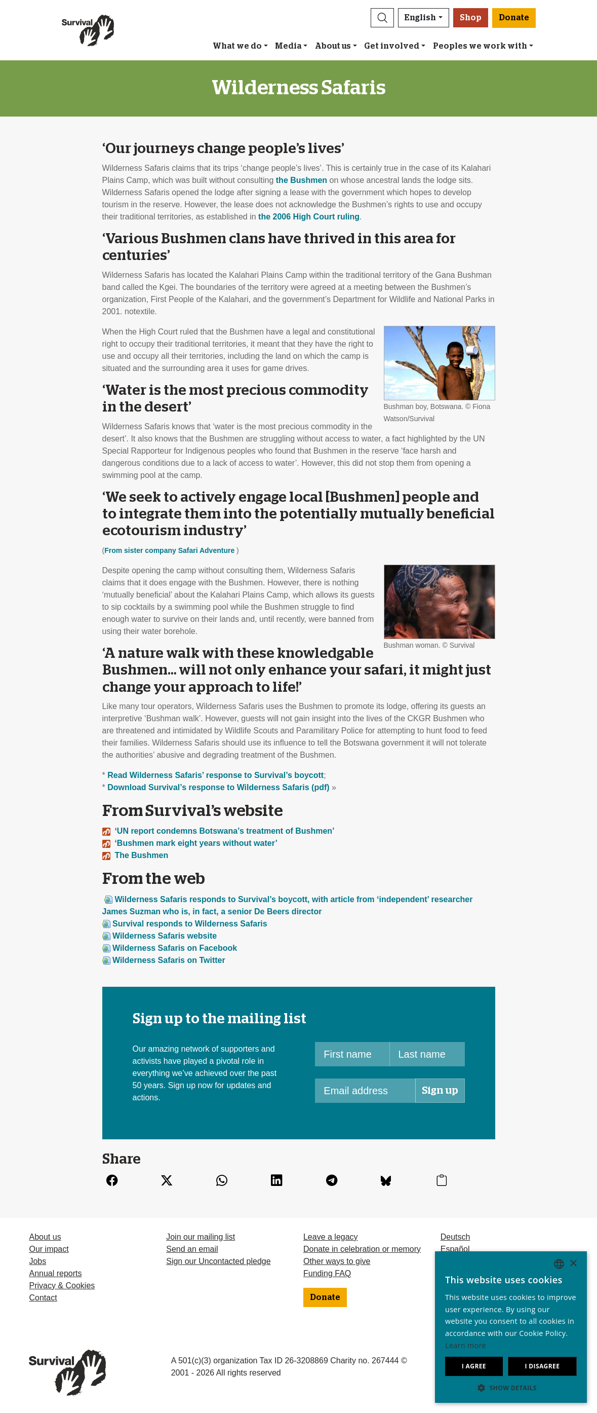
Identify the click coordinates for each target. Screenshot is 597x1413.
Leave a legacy (330, 1237)
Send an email (192, 1249)
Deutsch (455, 1237)
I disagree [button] (542, 1366)
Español (455, 1249)
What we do (237, 46)
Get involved (391, 46)
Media (288, 46)
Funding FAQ (327, 1273)
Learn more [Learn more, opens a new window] (465, 1345)
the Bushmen (301, 180)
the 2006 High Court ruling (309, 216)
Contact (43, 1297)
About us (333, 46)
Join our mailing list (200, 1237)
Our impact (48, 1249)
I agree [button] (474, 1366)
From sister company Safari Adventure (169, 550)
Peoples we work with (480, 46)
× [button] (573, 1264)
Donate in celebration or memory (362, 1249)
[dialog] (511, 1327)
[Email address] (365, 1091)
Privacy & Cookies (62, 1285)
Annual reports (55, 1273)
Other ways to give (337, 1261)
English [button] (420, 18)
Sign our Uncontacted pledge (218, 1261)
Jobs (37, 1261)
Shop (471, 18)
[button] (382, 17)
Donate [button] (514, 18)
